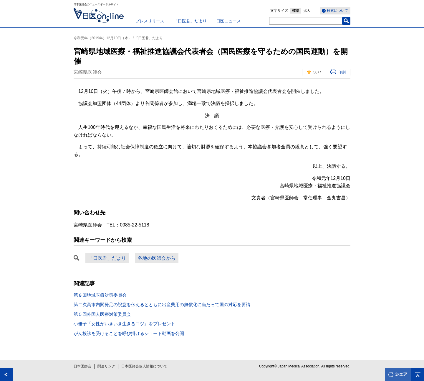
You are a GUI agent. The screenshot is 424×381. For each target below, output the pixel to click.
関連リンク (106, 366)
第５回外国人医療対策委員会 (102, 314)
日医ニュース (228, 21)
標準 (295, 11)
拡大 (306, 11)
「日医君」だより (190, 21)
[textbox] (305, 21)
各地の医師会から (156, 258)
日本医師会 (82, 366)
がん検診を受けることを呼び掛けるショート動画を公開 (129, 333)
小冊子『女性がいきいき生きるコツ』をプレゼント (124, 323)
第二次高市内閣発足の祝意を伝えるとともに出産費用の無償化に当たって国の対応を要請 (162, 304)
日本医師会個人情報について (144, 366)
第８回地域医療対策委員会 (100, 295)
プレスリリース (149, 21)
